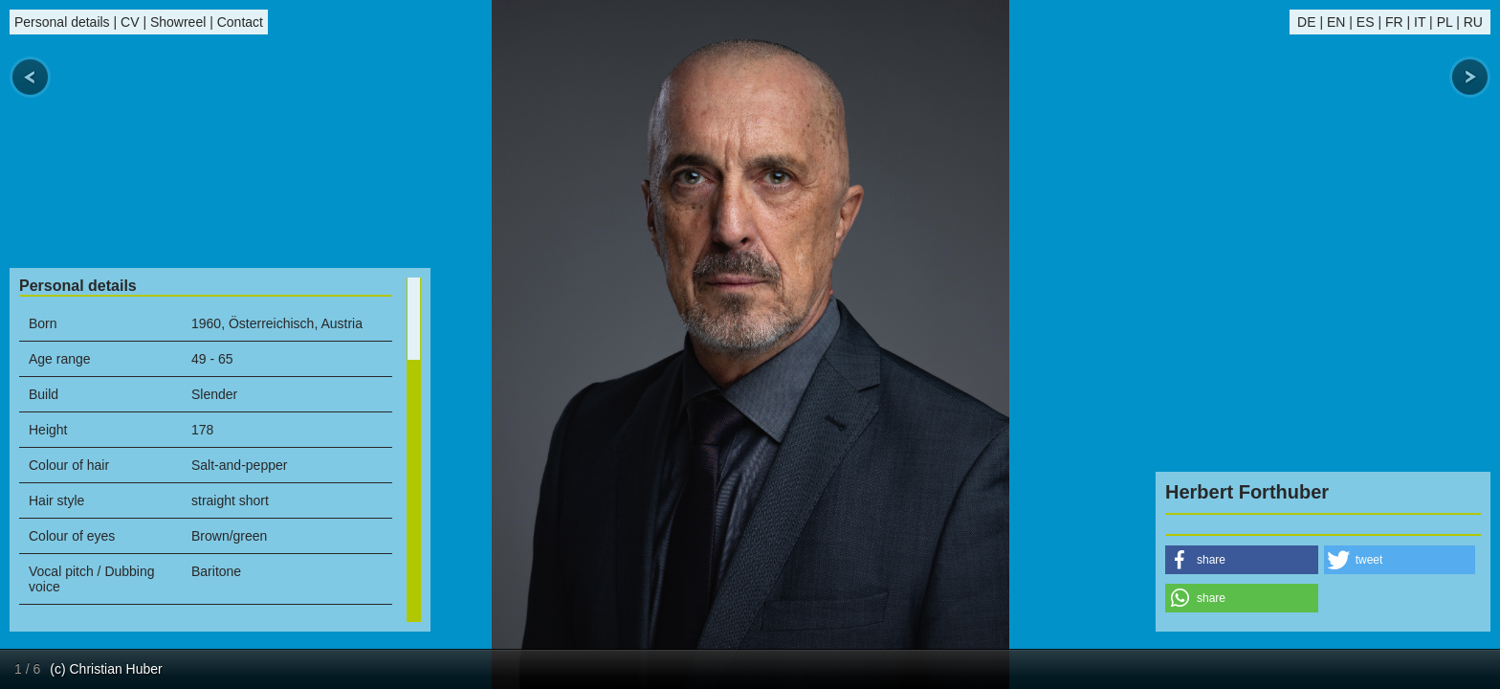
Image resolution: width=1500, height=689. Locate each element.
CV (130, 22)
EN (1336, 22)
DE (1306, 22)
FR (1394, 22)
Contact (240, 22)
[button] (1241, 559)
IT (1419, 22)
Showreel (178, 22)
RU (1473, 22)
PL (1445, 22)
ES (1366, 22)
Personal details (62, 22)
